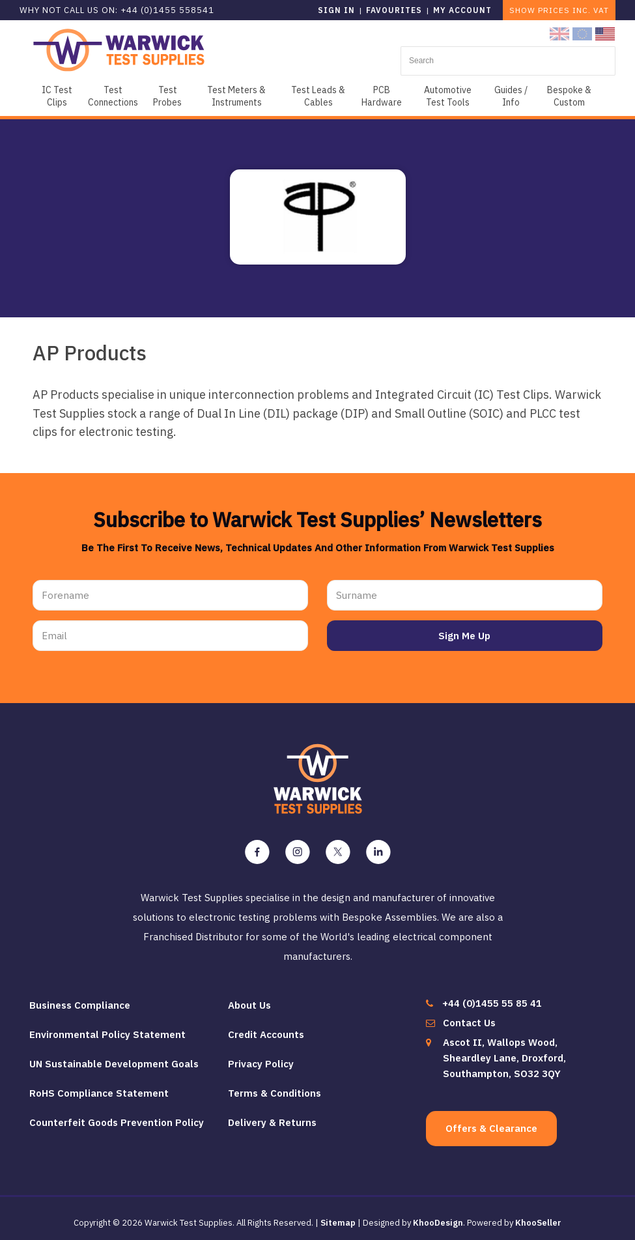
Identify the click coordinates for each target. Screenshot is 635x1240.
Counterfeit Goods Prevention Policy (116, 1116)
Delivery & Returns (272, 1116)
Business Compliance (79, 998)
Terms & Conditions (274, 1086)
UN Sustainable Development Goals (114, 1057)
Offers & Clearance (491, 1122)
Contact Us (469, 1016)
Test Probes (167, 96)
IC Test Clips (57, 96)
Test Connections (113, 96)
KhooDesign (438, 1216)
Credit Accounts (266, 1028)
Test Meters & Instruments (236, 96)
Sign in (336, 10)
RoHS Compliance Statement (99, 1086)
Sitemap (338, 1216)
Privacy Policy (261, 1057)
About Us (249, 998)
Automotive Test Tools (448, 96)
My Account (462, 10)
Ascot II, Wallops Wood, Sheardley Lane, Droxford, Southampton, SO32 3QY (504, 1051)
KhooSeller (538, 1216)
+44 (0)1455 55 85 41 (492, 996)
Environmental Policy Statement (107, 1028)
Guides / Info (511, 96)
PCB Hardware (381, 96)
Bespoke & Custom (569, 96)
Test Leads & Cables (318, 96)
